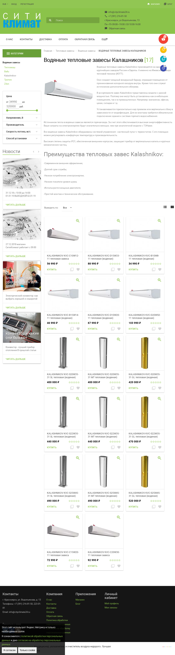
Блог (168, 4)
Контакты (26, 39)
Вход (14, 4)
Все (67, 207)
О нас (9, 39)
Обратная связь (115, 28)
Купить (52, 269)
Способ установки (16, 138)
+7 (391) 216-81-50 (116, 16)
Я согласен (9, 650)
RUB (4, 4)
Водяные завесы (11, 62)
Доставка (45, 39)
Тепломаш (9, 67)
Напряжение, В (14, 117)
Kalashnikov (10, 75)
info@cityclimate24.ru (117, 11)
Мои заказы (111, 607)
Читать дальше (16, 204)
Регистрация (27, 4)
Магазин (153, 4)
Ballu (6, 71)
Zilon (6, 83)
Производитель (15, 124)
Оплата (63, 39)
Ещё (104, 39)
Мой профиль (112, 603)
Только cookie (27, 650)
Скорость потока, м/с (18, 131)
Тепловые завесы (65, 50)
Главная (48, 50)
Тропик (8, 79)
